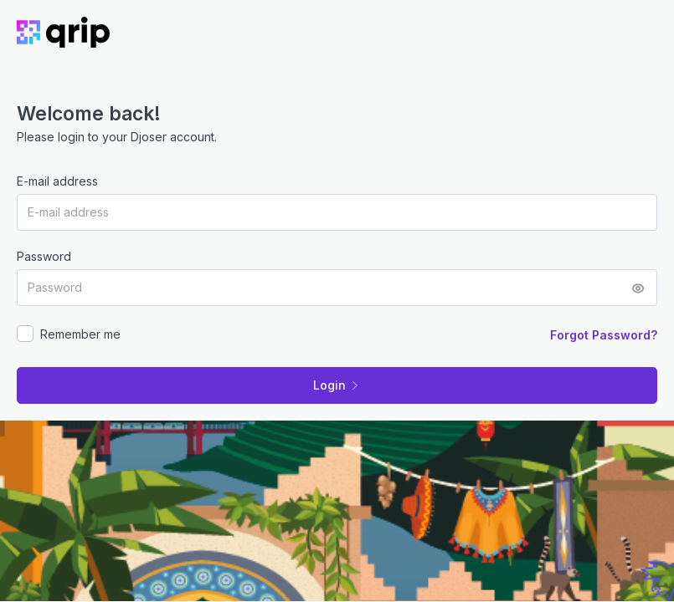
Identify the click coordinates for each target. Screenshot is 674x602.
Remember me (80, 334)
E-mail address (57, 181)
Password (44, 256)
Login (337, 385)
